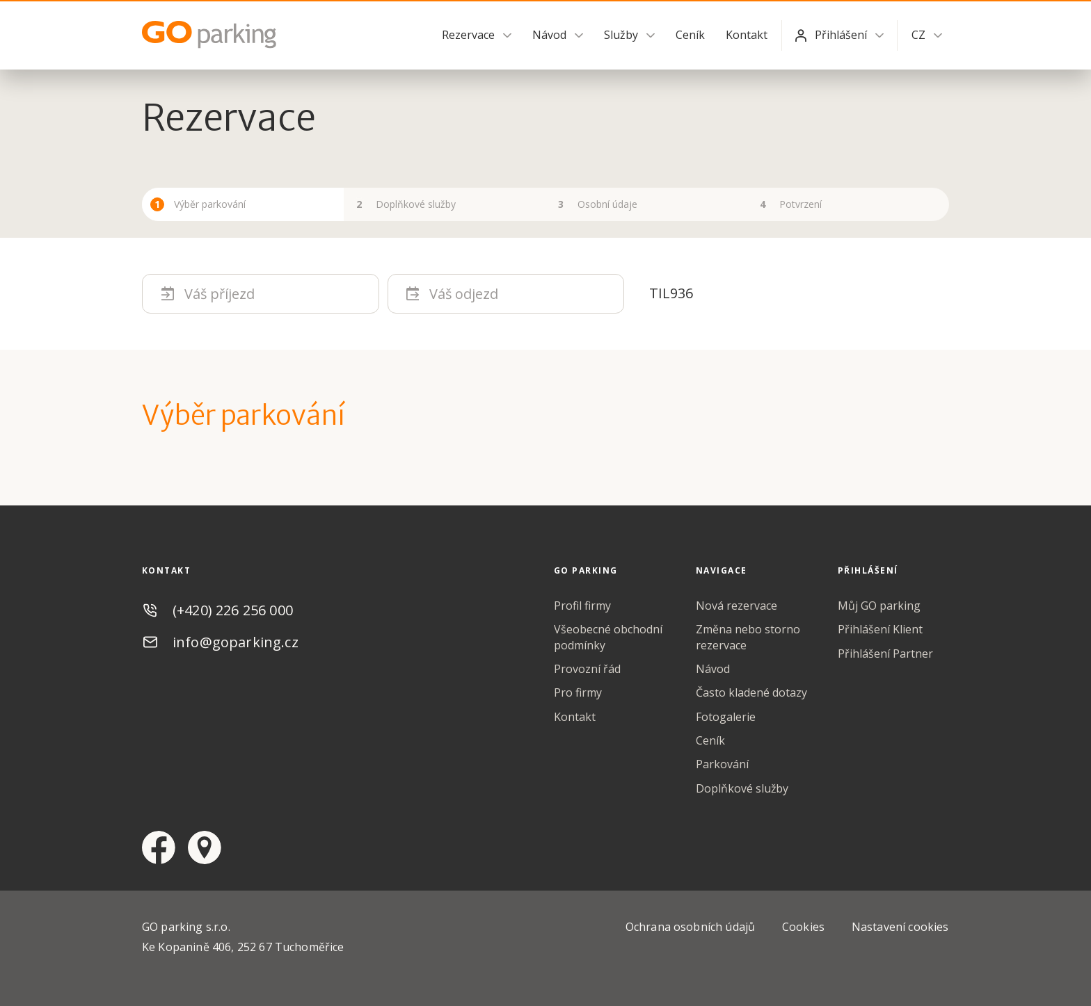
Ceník (690, 34)
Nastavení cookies (900, 927)
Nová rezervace (736, 605)
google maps (204, 848)
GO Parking (211, 35)
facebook (158, 848)
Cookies (804, 927)
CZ (918, 34)
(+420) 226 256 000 (233, 610)
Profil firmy (582, 605)
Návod (549, 34)
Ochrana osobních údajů (691, 927)
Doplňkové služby (742, 788)
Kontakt (746, 34)
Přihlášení (841, 34)
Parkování (722, 764)
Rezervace (468, 34)
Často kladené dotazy (751, 693)
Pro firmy (578, 693)
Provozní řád (587, 668)
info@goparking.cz (235, 642)
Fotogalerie (726, 716)
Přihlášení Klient (880, 630)
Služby (621, 34)
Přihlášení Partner (885, 653)
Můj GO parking (879, 605)
